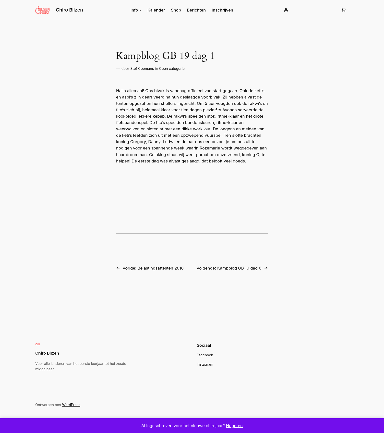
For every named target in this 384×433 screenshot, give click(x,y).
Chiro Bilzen (69, 9)
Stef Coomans (141, 69)
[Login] (284, 10)
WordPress (69, 405)
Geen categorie (169, 69)
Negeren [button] (232, 425)
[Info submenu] (142, 10)
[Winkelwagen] (343, 10)
